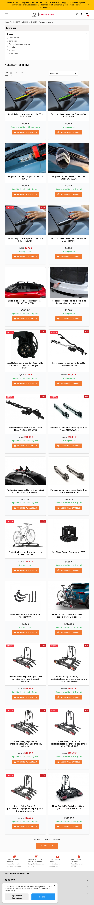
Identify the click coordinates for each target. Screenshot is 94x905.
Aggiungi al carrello (25, 132)
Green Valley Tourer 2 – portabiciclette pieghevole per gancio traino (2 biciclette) (69, 744)
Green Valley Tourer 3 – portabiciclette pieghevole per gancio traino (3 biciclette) (25, 808)
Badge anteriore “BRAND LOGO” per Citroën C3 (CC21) (69, 177)
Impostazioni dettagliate (16, 897)
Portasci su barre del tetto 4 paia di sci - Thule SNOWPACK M (68, 491)
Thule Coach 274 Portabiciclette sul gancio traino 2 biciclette (69, 615)
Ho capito (43, 897)
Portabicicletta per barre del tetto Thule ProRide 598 (68, 364)
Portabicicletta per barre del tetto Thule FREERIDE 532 (25, 553)
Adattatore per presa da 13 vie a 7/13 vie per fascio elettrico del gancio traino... (25, 365)
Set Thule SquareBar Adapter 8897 (68, 552)
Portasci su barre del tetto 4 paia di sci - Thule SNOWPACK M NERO (25, 491)
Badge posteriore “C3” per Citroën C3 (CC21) (25, 177)
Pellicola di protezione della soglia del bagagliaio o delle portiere (69, 302)
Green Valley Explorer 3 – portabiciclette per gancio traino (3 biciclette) (25, 744)
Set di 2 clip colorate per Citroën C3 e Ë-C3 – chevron (25, 239)
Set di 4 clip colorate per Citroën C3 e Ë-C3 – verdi (68, 115)
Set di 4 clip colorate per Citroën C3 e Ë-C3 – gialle (25, 115)
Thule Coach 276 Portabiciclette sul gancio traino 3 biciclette (69, 807)
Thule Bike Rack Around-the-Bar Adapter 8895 (25, 615)
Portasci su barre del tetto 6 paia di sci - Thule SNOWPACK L (68, 428)
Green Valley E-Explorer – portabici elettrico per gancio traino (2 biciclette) (25, 679)
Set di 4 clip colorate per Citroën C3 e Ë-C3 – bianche (68, 239)
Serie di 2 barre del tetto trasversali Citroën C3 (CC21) (25, 302)
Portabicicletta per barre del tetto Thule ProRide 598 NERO (25, 428)
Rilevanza (63, 73)
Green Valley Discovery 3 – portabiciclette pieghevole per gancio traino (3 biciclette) (69, 679)
